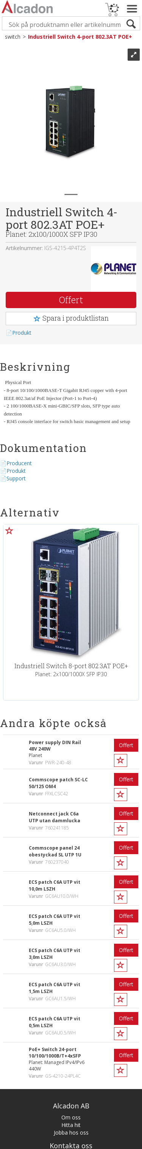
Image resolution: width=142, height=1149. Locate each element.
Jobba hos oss (71, 1004)
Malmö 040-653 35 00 (71, 1052)
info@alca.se (71, 1029)
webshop (54, 1142)
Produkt (21, 332)
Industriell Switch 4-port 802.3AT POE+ (80, 36)
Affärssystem (27, 1142)
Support (16, 478)
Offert (71, 300)
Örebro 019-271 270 (71, 1059)
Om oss (71, 989)
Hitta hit (71, 997)
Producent (19, 463)
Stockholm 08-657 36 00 (71, 1036)
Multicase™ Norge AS (107, 1142)
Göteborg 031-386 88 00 (71, 1044)
